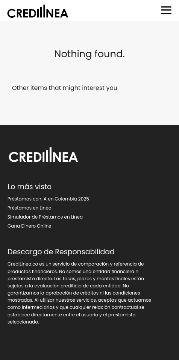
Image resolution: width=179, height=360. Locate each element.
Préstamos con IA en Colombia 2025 (48, 199)
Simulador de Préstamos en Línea (45, 217)
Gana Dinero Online (30, 226)
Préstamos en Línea (30, 208)
